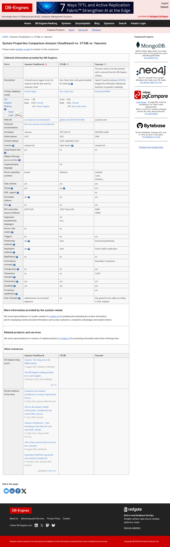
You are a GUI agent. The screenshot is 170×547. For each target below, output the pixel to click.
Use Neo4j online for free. (151, 82)
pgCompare (141, 102)
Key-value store (66, 91)
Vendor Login (138, 23)
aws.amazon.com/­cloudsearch (37, 120)
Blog (97, 23)
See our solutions (132, 528)
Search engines (43, 106)
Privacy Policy (53, 518)
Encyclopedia (82, 23)
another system (23, 49)
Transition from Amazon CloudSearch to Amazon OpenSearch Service (40, 394)
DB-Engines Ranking (46, 23)
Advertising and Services (32, 518)
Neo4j (71, 30)
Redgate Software (159, 16)
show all (53, 385)
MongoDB (83, 30)
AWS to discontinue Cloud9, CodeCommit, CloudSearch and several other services (38, 410)
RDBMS (122, 80)
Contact (66, 518)
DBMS (5, 37)
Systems (66, 23)
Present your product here (151, 147)
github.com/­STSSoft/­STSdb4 (72, 120)
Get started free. (151, 58)
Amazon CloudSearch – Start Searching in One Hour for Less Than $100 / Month (38, 426)
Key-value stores (79, 106)
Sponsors (109, 23)
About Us (14, 518)
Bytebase (96, 30)
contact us (54, 316)
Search (123, 23)
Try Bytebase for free (151, 137)
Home (27, 23)
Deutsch (164, 7)
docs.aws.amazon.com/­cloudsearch (39, 124)
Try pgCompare (151, 114)
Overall (40, 103)
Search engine (30, 91)
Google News (51, 471)
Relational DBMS (102, 91)
